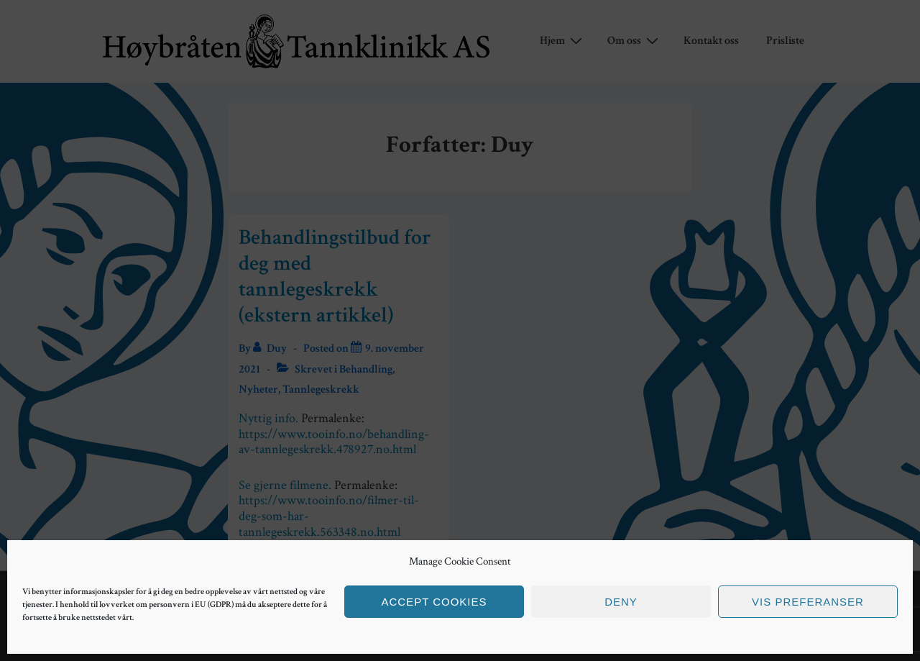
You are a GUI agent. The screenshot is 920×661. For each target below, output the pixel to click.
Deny (621, 602)
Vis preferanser (808, 602)
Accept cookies (434, 602)
